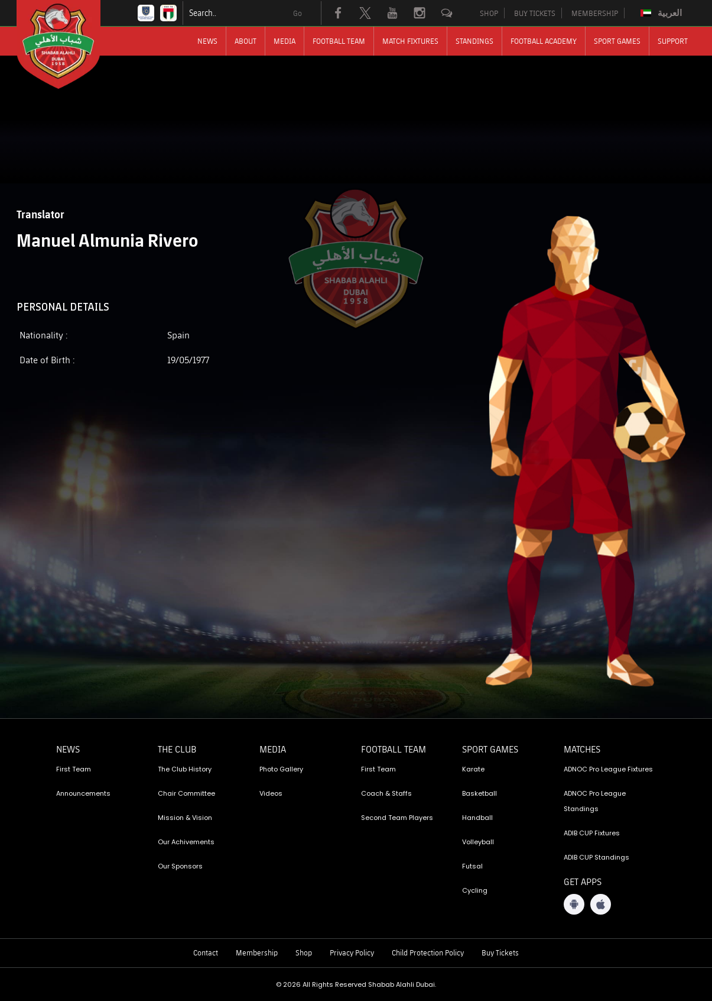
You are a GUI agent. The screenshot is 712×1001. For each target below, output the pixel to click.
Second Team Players (397, 817)
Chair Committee (186, 793)
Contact (205, 952)
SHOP (489, 13)
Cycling (474, 890)
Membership (257, 952)
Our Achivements (186, 842)
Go (297, 13)
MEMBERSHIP (594, 13)
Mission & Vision (185, 817)
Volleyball (478, 842)
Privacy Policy (352, 952)
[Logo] (69, 44)
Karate (473, 769)
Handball (477, 817)
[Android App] (574, 904)
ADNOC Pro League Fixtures (608, 769)
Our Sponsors (180, 866)
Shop (303, 952)
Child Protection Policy (428, 952)
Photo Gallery (281, 769)
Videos (270, 793)
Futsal (472, 866)
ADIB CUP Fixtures (592, 833)
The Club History (185, 769)
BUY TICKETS (534, 13)
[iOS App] (600, 904)
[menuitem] (663, 13)
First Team (73, 769)
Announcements (83, 793)
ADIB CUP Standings (596, 857)
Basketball (479, 793)
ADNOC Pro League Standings (595, 801)
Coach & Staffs (386, 793)
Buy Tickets (500, 952)
